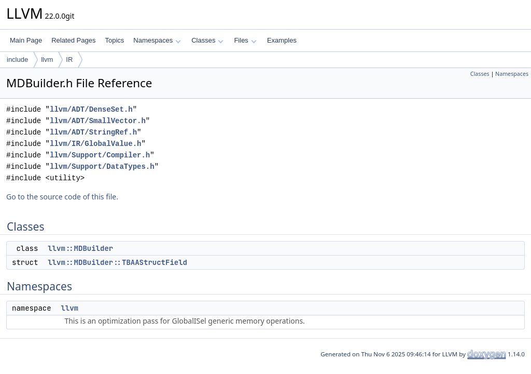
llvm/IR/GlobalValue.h (95, 144)
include (17, 59)
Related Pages (73, 40)
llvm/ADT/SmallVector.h (98, 121)
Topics (114, 40)
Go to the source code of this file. (62, 197)
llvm (47, 59)
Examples (282, 40)
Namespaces (156, 40)
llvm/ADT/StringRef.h (93, 132)
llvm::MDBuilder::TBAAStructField (117, 262)
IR (69, 59)
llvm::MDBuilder (80, 248)
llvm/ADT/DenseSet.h (91, 109)
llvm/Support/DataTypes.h (102, 166)
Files (245, 40)
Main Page (26, 40)
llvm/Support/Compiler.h (100, 155)
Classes (207, 40)
